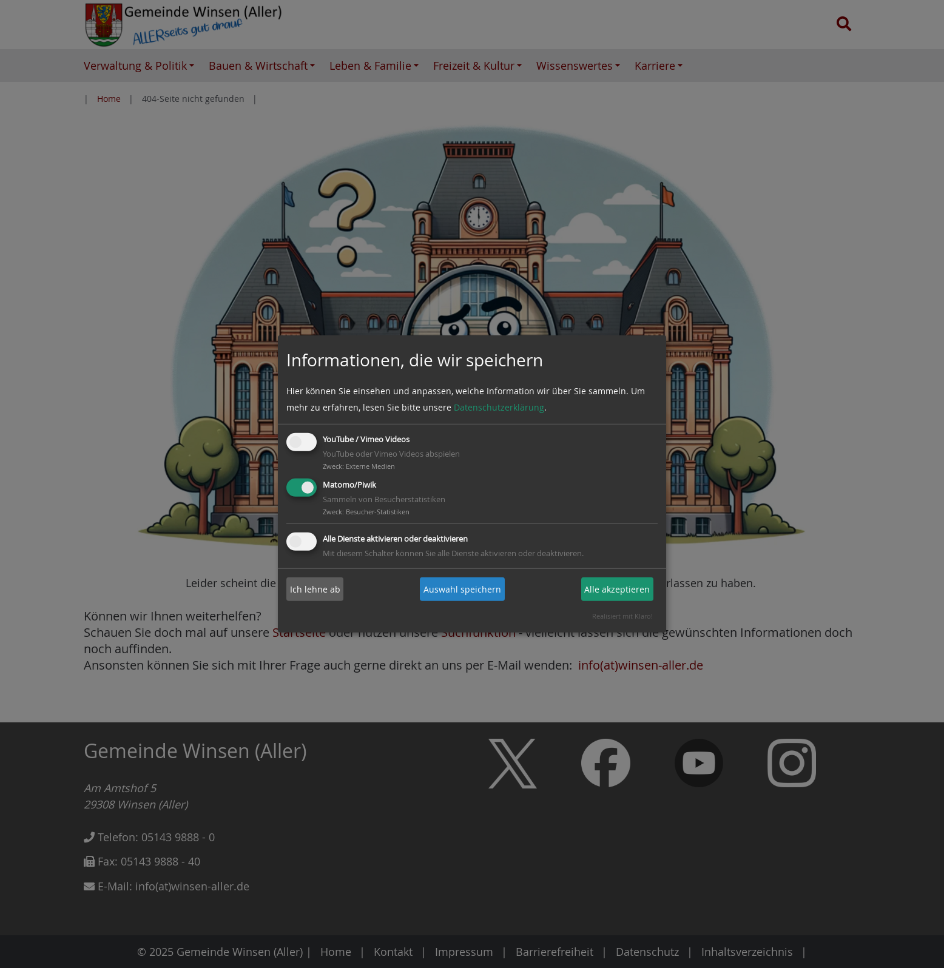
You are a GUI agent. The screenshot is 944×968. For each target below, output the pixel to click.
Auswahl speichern (462, 589)
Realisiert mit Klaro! (622, 615)
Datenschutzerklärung (499, 407)
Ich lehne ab (315, 589)
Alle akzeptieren (617, 589)
